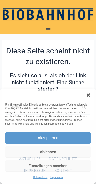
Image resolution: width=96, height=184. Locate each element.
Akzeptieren (48, 137)
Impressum (56, 177)
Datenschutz (40, 177)
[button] (88, 95)
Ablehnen (48, 152)
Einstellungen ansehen (48, 166)
